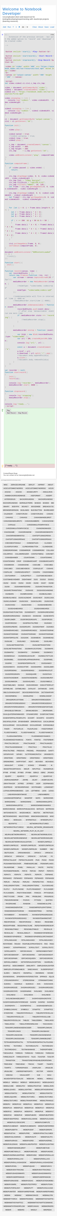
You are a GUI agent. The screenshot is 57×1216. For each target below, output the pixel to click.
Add (4, 27)
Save (46, 27)
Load (52, 27)
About (40, 27)
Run (9, 27)
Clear (34, 27)
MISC (6, 485)
